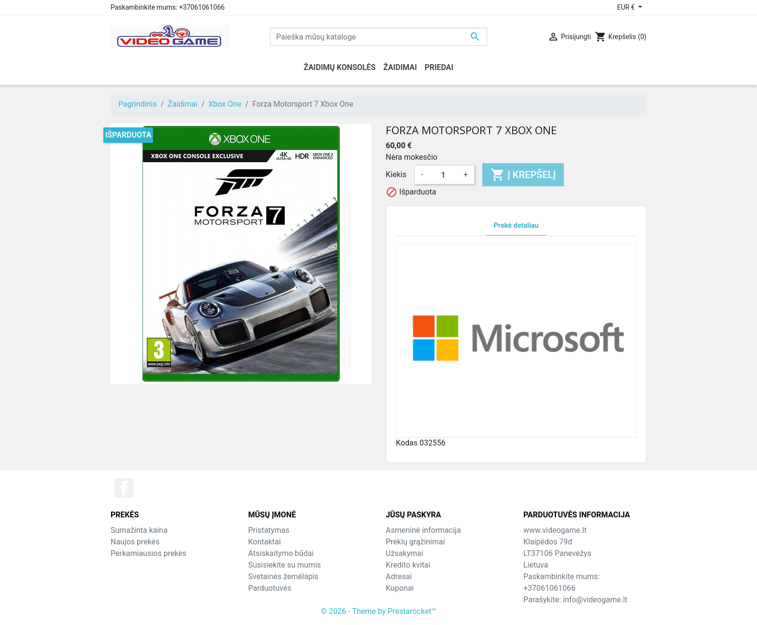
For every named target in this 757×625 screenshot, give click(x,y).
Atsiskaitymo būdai (281, 553)
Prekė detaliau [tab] (516, 226)
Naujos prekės (135, 541)
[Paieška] (378, 37)
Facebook (124, 488)
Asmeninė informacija (423, 530)
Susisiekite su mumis (284, 564)
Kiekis (396, 174)
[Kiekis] (443, 175)
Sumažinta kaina (139, 530)
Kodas (407, 442)
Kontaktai (264, 541)
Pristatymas (268, 530)
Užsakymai (404, 553)
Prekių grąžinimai (415, 541)
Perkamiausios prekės (148, 553)
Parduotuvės (269, 588)
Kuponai (400, 588)
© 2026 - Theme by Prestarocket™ (378, 611)
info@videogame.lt (595, 599)
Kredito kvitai (408, 564)
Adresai (399, 576)
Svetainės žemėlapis (283, 576)
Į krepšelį (523, 174)
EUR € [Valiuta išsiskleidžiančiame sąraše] (626, 7)
